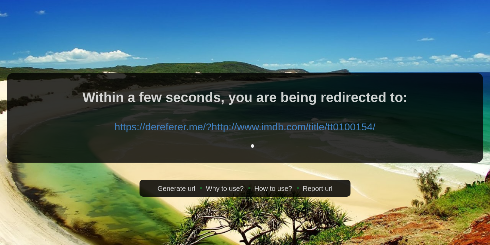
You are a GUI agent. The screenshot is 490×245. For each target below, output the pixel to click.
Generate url (176, 188)
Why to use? (225, 188)
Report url (317, 188)
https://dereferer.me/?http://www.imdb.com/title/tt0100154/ (244, 126)
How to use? (273, 188)
